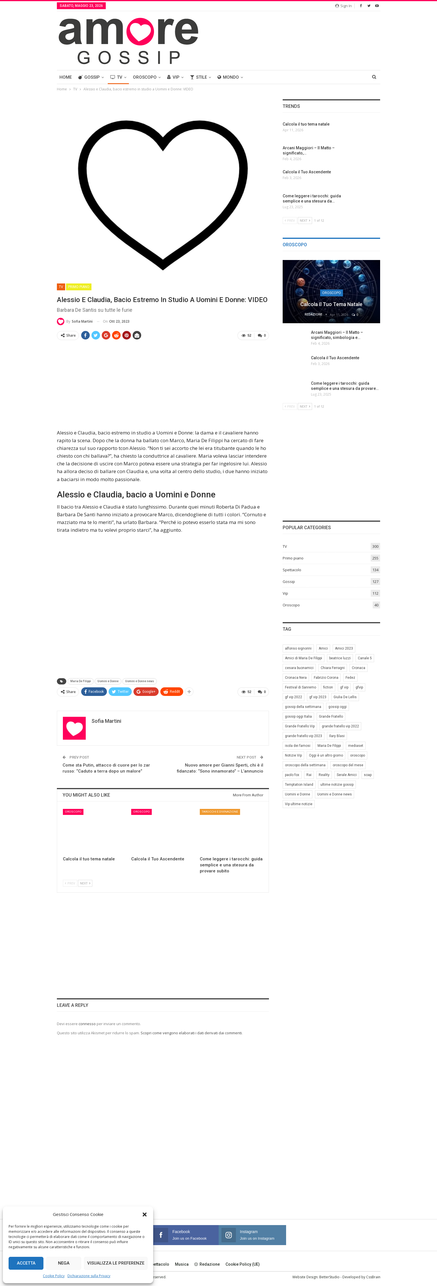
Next (85, 883)
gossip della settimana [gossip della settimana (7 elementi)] (303, 707)
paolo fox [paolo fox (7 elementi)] (292, 775)
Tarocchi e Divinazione (220, 811)
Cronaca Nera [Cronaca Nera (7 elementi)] (296, 678)
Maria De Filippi (80, 681)
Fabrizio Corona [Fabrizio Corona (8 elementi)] (326, 678)
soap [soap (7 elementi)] (368, 775)
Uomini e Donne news (139, 681)
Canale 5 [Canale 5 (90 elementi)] (365, 658)
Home (65, 77)
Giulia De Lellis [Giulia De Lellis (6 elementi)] (345, 697)
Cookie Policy (54, 1275)
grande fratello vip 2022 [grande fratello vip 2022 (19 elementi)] (340, 726)
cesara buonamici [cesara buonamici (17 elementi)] (299, 668)
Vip (173, 77)
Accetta (26, 1263)
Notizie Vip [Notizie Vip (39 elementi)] (293, 755)
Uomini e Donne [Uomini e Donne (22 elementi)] (297, 794)
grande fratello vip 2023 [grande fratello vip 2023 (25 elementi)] (303, 736)
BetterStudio (329, 1277)
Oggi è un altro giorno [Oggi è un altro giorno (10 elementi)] (326, 755)
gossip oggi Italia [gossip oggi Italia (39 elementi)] (298, 717)
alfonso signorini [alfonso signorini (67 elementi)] (298, 648)
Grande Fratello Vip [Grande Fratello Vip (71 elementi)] (300, 726)
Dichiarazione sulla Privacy (88, 1275)
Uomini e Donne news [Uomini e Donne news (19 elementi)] (334, 794)
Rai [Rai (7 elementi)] (309, 775)
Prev (70, 883)
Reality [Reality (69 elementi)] (324, 775)
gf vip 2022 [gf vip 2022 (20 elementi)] (293, 697)
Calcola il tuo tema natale (331, 304)
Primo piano (78, 287)
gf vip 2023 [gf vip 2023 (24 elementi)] (317, 697)
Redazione (207, 1264)
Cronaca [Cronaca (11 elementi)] (358, 668)
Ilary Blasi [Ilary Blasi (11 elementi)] (337, 736)
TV (116, 77)
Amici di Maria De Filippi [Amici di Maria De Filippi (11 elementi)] (303, 658)
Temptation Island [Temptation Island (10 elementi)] (299, 785)
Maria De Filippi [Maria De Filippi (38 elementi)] (329, 746)
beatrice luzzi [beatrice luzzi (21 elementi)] (340, 658)
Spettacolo (292, 569)
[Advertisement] (163, 385)
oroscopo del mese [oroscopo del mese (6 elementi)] (348, 765)
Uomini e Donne (108, 681)
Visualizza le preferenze (115, 1263)
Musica (182, 1264)
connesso (87, 1023)
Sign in (343, 5)
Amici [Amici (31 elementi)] (323, 648)
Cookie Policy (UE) (243, 1264)
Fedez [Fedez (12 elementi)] (350, 678)
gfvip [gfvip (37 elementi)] (359, 687)
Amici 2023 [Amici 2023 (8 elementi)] (344, 648)
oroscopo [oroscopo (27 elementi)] (357, 755)
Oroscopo (145, 77)
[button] (144, 1214)
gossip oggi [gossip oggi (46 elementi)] (337, 707)
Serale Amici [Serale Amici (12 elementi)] (347, 775)
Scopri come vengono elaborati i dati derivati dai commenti (191, 1032)
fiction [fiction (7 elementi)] (328, 687)
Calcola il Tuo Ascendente (335, 358)
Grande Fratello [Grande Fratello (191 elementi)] (331, 717)
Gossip (89, 77)
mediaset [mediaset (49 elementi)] (355, 746)
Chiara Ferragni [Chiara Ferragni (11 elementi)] (333, 668)
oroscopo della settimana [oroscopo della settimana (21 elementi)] (305, 765)
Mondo (228, 77)
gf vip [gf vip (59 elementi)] (344, 687)
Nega (63, 1263)
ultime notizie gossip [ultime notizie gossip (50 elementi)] (337, 785)
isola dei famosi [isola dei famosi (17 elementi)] (297, 746)
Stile (198, 77)
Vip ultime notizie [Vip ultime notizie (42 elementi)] (298, 804)
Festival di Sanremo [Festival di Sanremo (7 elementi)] (300, 687)
